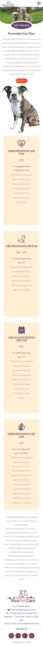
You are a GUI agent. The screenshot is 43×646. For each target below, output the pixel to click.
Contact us (21, 81)
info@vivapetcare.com (25, 610)
